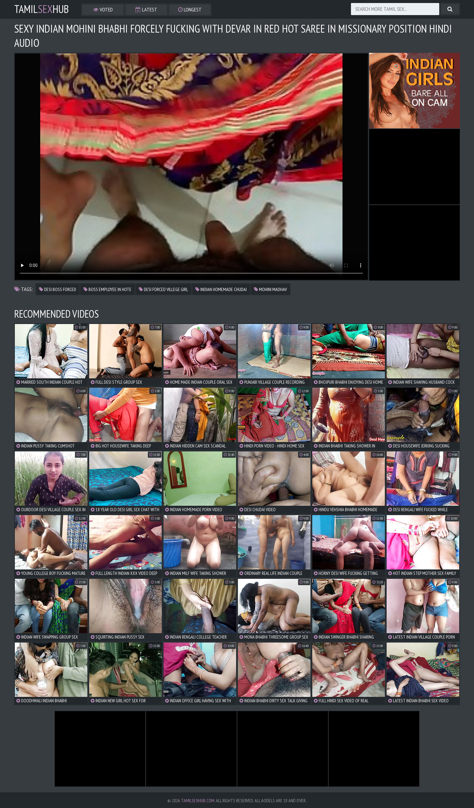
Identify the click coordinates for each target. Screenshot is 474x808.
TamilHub (41, 9)
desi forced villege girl (163, 289)
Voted (103, 9)
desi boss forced (57, 289)
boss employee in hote (107, 289)
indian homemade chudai (221, 289)
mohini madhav (270, 289)
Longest (190, 9)
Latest (146, 9)
